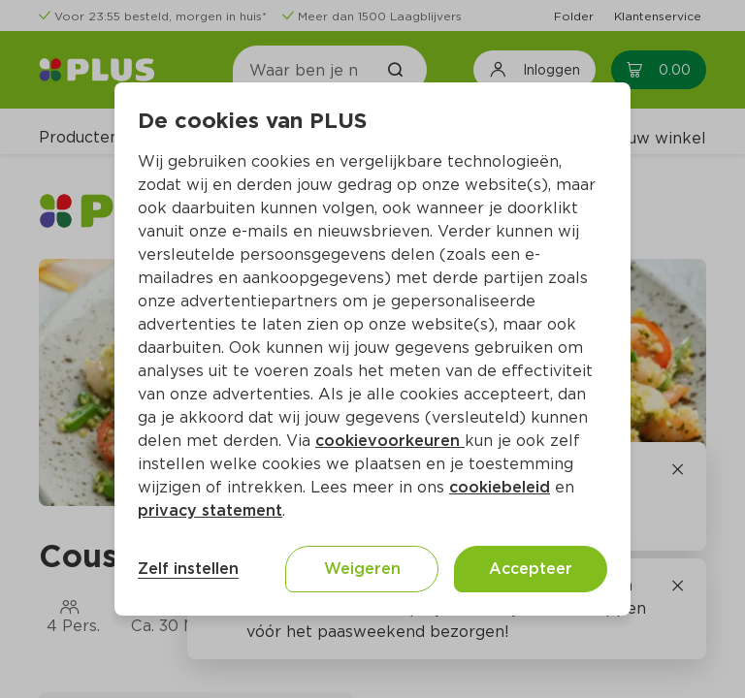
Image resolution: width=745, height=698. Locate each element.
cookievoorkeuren (390, 440)
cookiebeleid (499, 487)
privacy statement (210, 510)
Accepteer (530, 568)
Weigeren (362, 568)
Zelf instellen (188, 568)
